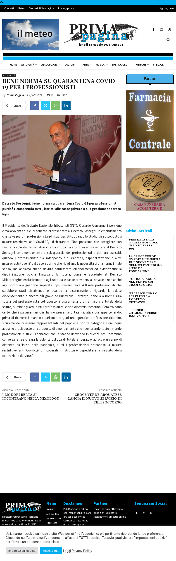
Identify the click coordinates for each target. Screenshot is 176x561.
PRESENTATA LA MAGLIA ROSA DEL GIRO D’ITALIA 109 (143, 244)
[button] (168, 39)
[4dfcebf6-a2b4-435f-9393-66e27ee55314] (150, 480)
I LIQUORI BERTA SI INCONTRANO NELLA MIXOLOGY (30, 397)
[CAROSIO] (150, 214)
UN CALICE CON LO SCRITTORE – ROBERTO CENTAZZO (143, 298)
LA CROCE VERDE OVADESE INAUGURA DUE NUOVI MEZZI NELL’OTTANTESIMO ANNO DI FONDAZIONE (145, 264)
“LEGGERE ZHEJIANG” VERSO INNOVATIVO (143, 313)
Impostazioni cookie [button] (21, 550)
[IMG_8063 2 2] (150, 155)
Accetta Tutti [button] (51, 550)
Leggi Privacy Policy (77, 551)
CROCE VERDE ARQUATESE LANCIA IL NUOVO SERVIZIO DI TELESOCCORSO (95, 399)
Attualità (9, 75)
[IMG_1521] (150, 377)
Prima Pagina (15, 95)
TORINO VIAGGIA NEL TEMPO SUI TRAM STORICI (142, 282)
